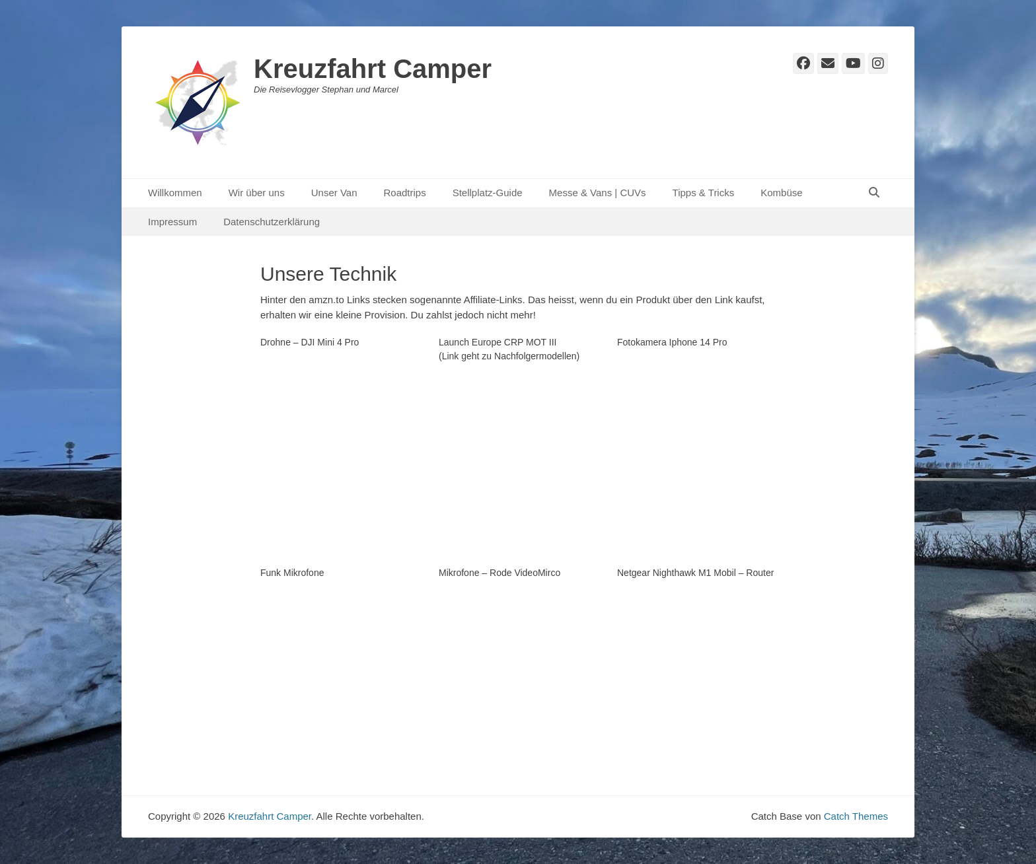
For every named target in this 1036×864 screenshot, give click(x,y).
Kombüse (781, 192)
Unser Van (334, 192)
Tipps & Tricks (704, 192)
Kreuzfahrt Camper (373, 68)
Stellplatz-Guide (488, 192)
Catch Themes (856, 816)
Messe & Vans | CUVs (597, 192)
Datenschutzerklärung (271, 221)
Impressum (172, 221)
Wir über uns (257, 192)
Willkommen (175, 192)
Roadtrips (404, 192)
